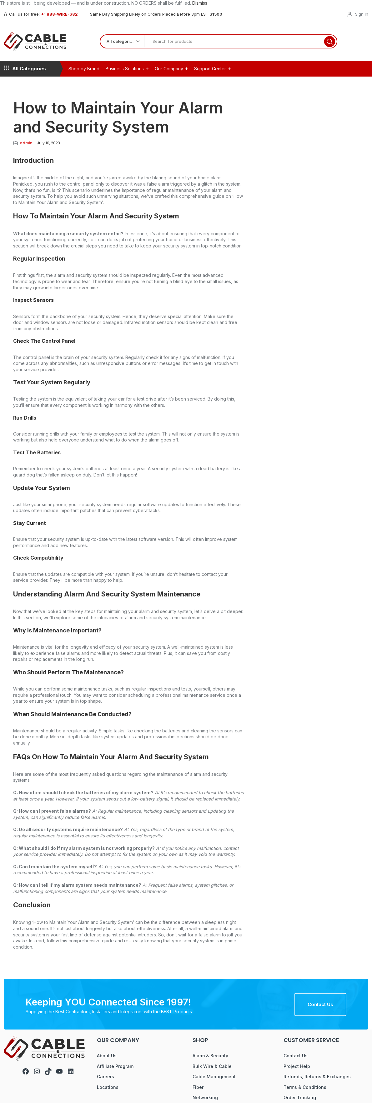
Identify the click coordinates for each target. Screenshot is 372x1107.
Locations (107, 1091)
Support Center (210, 72)
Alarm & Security (210, 1059)
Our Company (169, 72)
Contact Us (320, 1008)
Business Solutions (125, 72)
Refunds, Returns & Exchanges (317, 1080)
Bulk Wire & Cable (212, 1070)
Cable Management (214, 1080)
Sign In (361, 14)
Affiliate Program (115, 1070)
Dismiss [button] (199, 3)
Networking (205, 1101)
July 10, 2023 (48, 147)
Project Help (297, 1070)
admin (26, 147)
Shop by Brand (83, 72)
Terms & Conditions (305, 1091)
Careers (105, 1080)
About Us (107, 1059)
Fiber (198, 1091)
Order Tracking (300, 1101)
